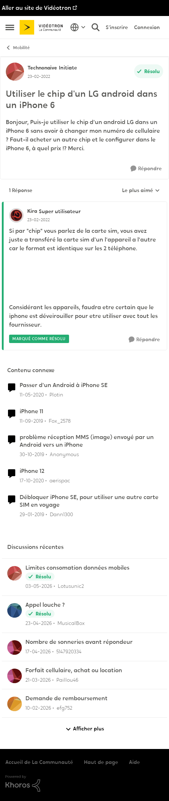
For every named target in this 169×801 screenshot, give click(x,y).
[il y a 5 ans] (32, 481)
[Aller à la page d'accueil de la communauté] (43, 27)
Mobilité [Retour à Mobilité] (17, 48)
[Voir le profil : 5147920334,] (14, 647)
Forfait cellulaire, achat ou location (73, 670)
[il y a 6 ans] (32, 395)
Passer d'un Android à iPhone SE (64, 385)
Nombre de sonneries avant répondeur (79, 642)
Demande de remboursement (66, 698)
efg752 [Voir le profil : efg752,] (64, 708)
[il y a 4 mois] (38, 680)
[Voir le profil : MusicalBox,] (14, 610)
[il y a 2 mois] (38, 586)
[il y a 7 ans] (32, 514)
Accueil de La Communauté (39, 762)
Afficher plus (84, 728)
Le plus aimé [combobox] (141, 190)
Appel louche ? (45, 605)
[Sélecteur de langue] (78, 27)
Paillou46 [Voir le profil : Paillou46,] (67, 679)
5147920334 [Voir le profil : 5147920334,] (68, 651)
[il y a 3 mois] (38, 651)
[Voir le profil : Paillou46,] (14, 676)
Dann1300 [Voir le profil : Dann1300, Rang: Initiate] (61, 514)
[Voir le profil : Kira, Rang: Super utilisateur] (16, 215)
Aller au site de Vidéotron (36, 8)
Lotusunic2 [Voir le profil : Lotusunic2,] (71, 586)
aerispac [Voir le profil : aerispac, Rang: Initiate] (59, 480)
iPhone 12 (32, 471)
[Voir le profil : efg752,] (14, 704)
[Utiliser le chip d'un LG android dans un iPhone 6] (38, 219)
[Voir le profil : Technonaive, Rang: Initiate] (15, 72)
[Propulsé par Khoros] (84, 783)
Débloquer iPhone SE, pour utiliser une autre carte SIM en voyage (89, 501)
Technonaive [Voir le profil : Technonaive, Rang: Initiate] (42, 67)
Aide (134, 762)
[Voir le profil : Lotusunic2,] (14, 573)
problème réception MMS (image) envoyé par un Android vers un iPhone (87, 441)
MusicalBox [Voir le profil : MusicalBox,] (71, 623)
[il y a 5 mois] (38, 708)
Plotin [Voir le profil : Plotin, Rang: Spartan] (56, 394)
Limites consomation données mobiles (77, 567)
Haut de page (101, 762)
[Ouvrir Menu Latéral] (10, 27)
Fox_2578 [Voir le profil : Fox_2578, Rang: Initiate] (60, 420)
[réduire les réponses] (84, 205)
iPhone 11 (31, 411)
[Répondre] (146, 169)
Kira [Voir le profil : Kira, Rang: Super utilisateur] (32, 211)
